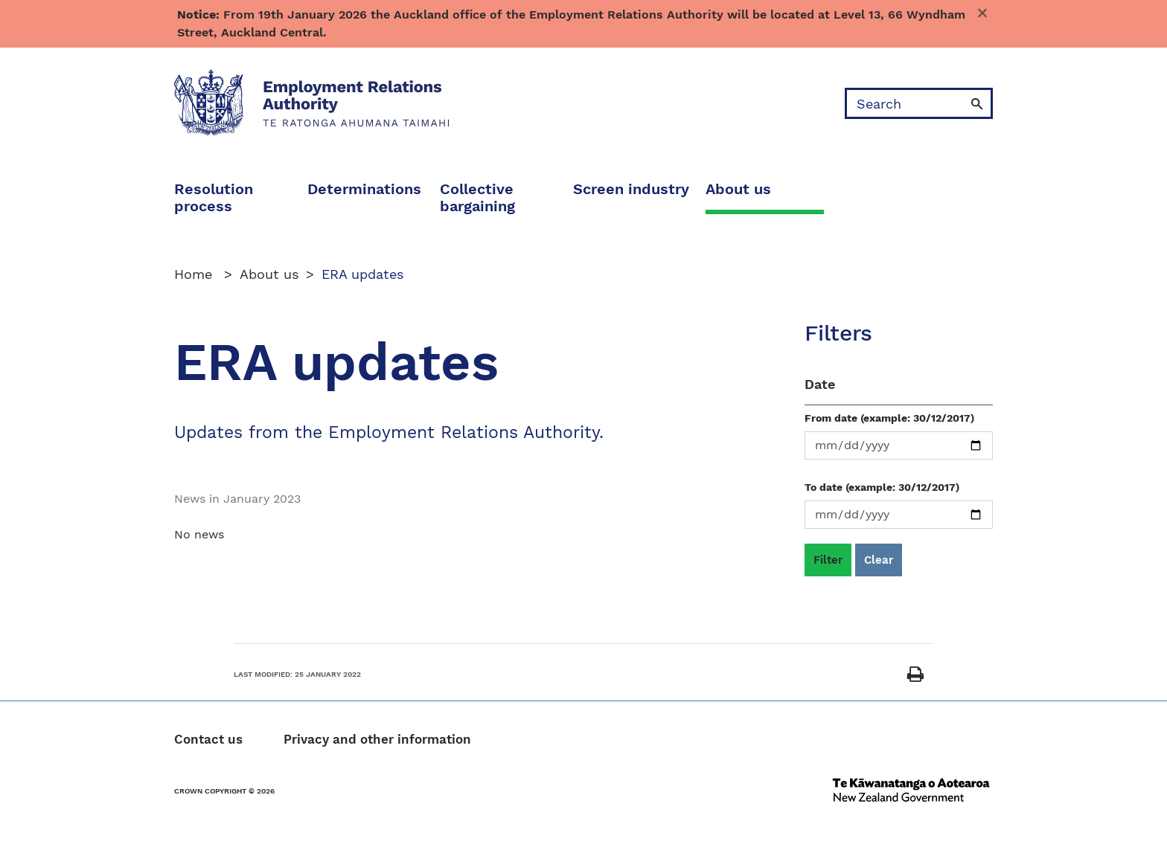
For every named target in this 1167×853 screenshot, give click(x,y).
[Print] (915, 675)
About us (269, 274)
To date (882, 487)
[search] (904, 103)
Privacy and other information (377, 740)
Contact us (208, 740)
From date (889, 418)
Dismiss (985, 15)
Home (195, 274)
